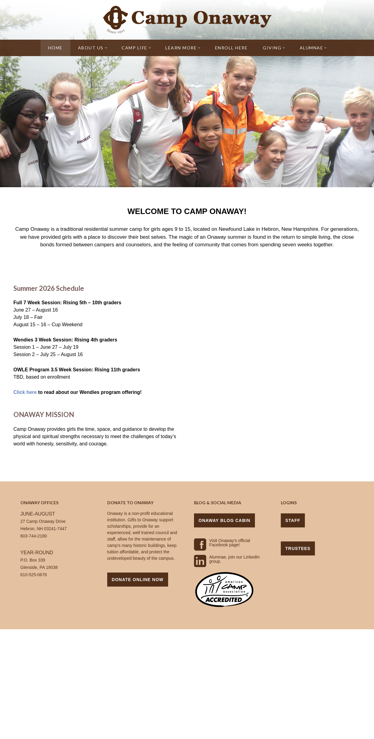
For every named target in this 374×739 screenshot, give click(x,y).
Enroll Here (231, 47)
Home (55, 47)
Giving (274, 47)
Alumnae (313, 47)
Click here (25, 392)
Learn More (183, 47)
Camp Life (136, 47)
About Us (93, 47)
